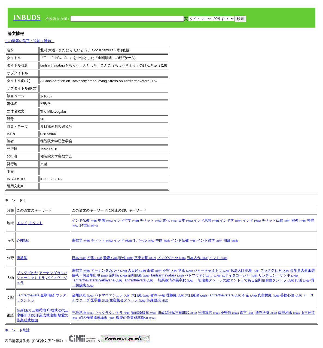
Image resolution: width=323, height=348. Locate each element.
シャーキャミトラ (31, 278)
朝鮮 (230, 240)
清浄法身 (266, 313)
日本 (185, 220)
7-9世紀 (23, 240)
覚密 (185, 270)
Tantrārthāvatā (138, 280)
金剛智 (118, 275)
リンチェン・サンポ (278, 275)
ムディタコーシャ (239, 275)
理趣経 (175, 295)
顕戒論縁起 (144, 313)
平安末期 (145, 258)
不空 (170, 270)
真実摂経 (268, 295)
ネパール (143, 240)
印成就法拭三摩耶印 (177, 313)
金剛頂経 (139, 275)
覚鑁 (110, 258)
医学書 (99, 300)
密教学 (81, 240)
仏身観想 (157, 300)
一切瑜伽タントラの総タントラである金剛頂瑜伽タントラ (244, 280)
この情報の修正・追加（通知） (29, 41)
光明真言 (209, 313)
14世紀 (88, 225)
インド (22, 223)
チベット (35, 223)
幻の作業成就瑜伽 (42, 315)
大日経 (137, 270)
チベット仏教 (276, 220)
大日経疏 (196, 295)
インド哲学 (126, 220)
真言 (247, 313)
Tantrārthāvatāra (167, 275)
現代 (125, 258)
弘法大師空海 (244, 270)
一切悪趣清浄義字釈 (174, 280)
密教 (298, 220)
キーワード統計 (17, 330)
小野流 (230, 313)
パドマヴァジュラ (203, 275)
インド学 (231, 220)
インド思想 (206, 220)
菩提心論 (291, 295)
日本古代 (197, 258)
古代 (170, 220)
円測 (302, 280)
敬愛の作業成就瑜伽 (136, 318)
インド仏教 (84, 220)
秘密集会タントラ (127, 300)
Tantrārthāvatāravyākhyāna (97, 280)
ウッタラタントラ (112, 313)
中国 (105, 220)
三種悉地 (39, 310)
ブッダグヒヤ (171, 258)
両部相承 (289, 313)
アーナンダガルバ (53, 273)
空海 (94, 258)
